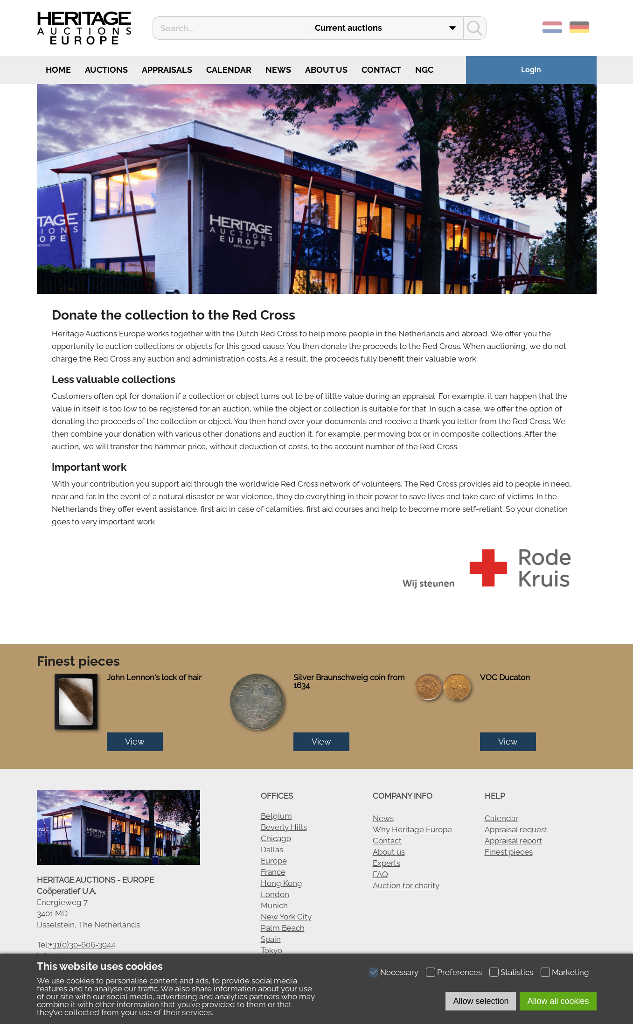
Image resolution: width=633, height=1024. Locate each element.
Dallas (272, 849)
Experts (386, 863)
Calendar (228, 70)
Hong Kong (281, 883)
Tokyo (271, 950)
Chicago (276, 838)
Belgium (276, 816)
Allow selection (480, 1001)
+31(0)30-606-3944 (82, 944)
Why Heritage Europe (412, 829)
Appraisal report (513, 840)
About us (326, 70)
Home (57, 70)
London (275, 894)
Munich (274, 905)
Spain (271, 939)
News (278, 70)
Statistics (517, 972)
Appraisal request (516, 829)
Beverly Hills (284, 827)
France (273, 872)
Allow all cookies (558, 1001)
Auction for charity (406, 885)
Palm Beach (283, 928)
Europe (274, 860)
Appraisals (167, 70)
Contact (381, 70)
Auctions (106, 70)
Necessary (399, 972)
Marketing (570, 972)
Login (531, 69)
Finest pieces (509, 852)
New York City (286, 916)
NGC (424, 70)
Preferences (459, 972)
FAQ (380, 874)
